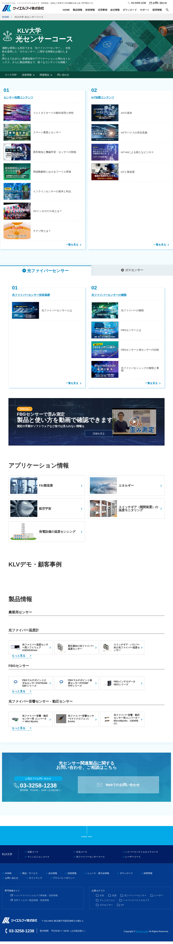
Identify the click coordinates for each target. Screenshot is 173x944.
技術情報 (90, 9)
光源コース (32, 854)
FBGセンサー (18, 668)
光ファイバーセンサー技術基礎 (31, 297)
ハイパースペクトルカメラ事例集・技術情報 (36, 898)
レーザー (158, 898)
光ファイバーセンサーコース (90, 859)
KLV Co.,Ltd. (142, 934)
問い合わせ (63, 74)
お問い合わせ (160, 3)
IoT (122, 907)
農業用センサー (20, 615)
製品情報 (77, 9)
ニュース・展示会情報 (98, 875)
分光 (102, 898)
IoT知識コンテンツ (102, 97)
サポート (144, 9)
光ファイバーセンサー (135, 898)
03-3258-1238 (38, 788)
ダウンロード (130, 9)
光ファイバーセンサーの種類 (109, 297)
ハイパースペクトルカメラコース (141, 854)
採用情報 (157, 9)
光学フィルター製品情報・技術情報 (31, 903)
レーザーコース (133, 859)
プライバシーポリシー (64, 880)
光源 (114, 898)
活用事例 (102, 9)
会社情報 (115, 9)
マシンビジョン (107, 903)
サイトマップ (35, 880)
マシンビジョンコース (38, 859)
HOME (66, 9)
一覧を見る (72, 244)
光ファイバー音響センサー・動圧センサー (40, 704)
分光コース (81, 854)
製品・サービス (30, 875)
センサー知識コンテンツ (18, 97)
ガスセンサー (106, 907)
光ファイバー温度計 (23, 633)
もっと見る (18, 658)
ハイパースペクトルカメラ (136, 903)
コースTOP (11, 74)
